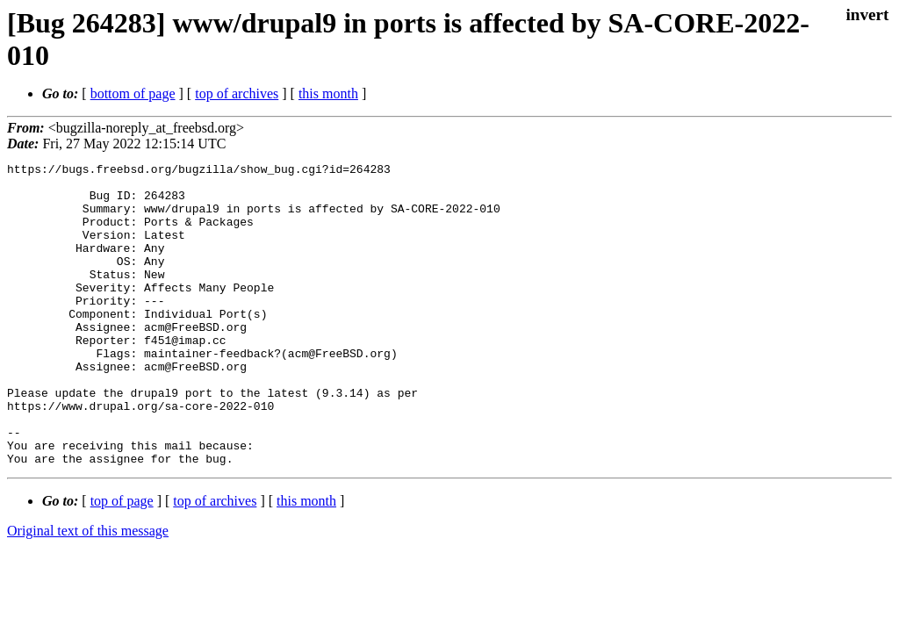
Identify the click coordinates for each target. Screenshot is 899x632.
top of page (122, 561)
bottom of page (133, 93)
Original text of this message (88, 591)
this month (328, 93)
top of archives (236, 93)
